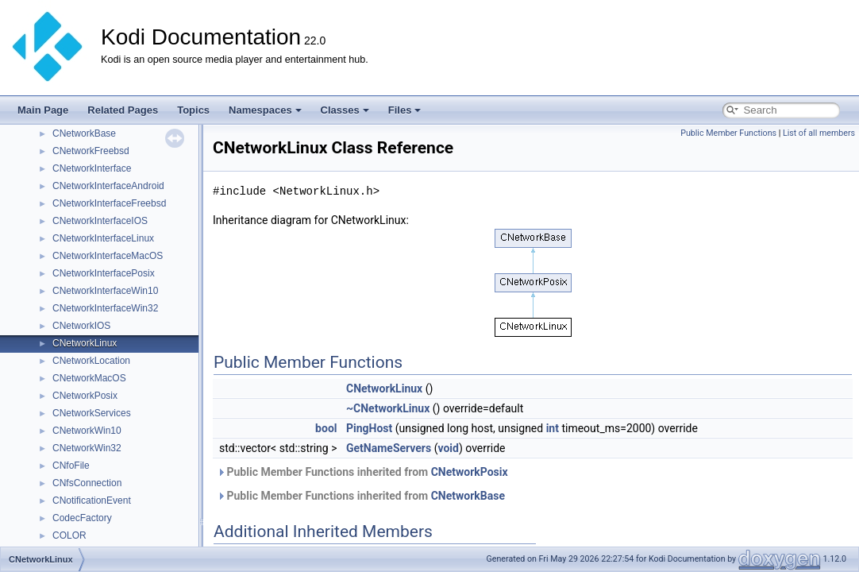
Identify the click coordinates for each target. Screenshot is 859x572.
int (552, 428)
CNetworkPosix (84, 395)
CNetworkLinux (84, 343)
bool (326, 428)
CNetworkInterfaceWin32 (105, 308)
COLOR (69, 535)
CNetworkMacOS (89, 378)
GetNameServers (388, 448)
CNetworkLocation (91, 360)
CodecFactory (82, 518)
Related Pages (122, 110)
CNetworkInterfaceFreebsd (109, 203)
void (447, 448)
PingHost (369, 428)
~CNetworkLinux (387, 408)
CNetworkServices (91, 413)
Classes (345, 110)
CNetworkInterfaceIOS (100, 220)
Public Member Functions (728, 133)
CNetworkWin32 (86, 448)
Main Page (42, 110)
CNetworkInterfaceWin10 (105, 290)
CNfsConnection (86, 483)
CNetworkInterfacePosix (103, 273)
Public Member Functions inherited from (362, 472)
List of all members (819, 133)
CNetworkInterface (91, 168)
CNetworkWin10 (86, 430)
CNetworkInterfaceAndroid (108, 185)
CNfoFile (71, 465)
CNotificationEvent (91, 500)
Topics (193, 110)
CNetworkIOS (81, 325)
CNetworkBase (84, 133)
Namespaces (265, 110)
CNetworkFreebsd (90, 151)
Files (405, 110)
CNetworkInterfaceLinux (103, 238)
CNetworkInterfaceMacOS (107, 255)
